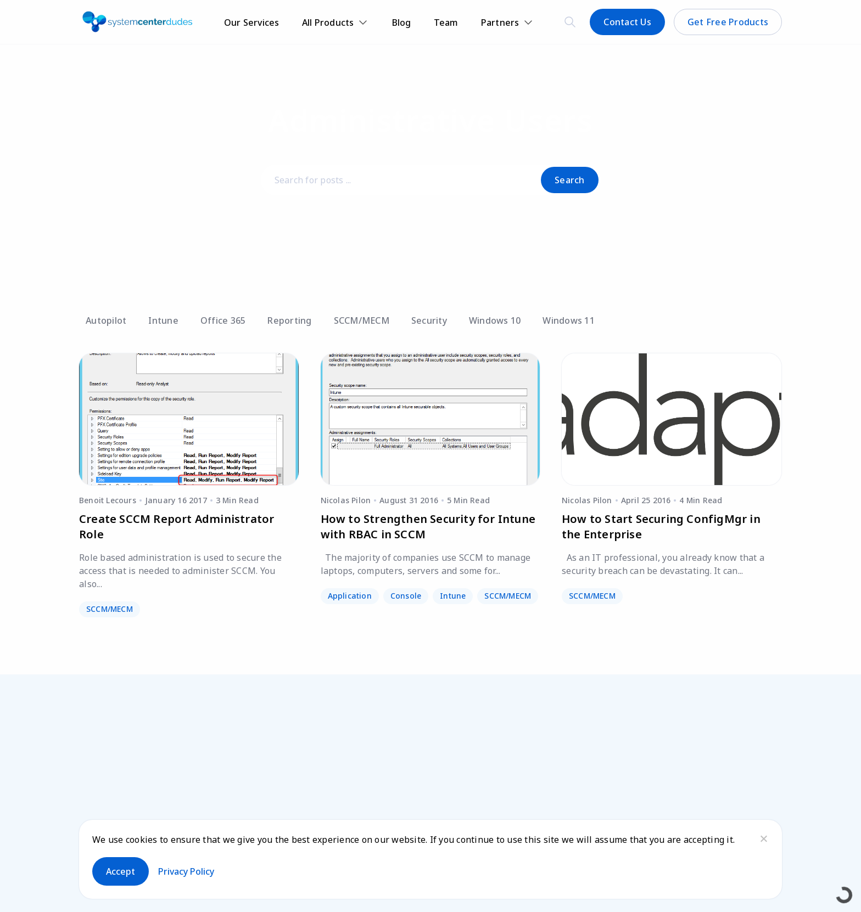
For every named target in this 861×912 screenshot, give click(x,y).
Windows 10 (495, 320)
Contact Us (627, 22)
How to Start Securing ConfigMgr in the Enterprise (661, 526)
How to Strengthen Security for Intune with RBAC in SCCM (428, 526)
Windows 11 (569, 320)
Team (446, 22)
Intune (163, 320)
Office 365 (223, 320)
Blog (401, 22)
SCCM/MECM (361, 320)
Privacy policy (186, 871)
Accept (120, 871)
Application (350, 595)
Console (405, 595)
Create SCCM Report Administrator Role (176, 526)
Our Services (251, 22)
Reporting (289, 320)
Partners (500, 22)
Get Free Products (727, 22)
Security (429, 320)
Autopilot (106, 320)
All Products (328, 22)
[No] (763, 838)
